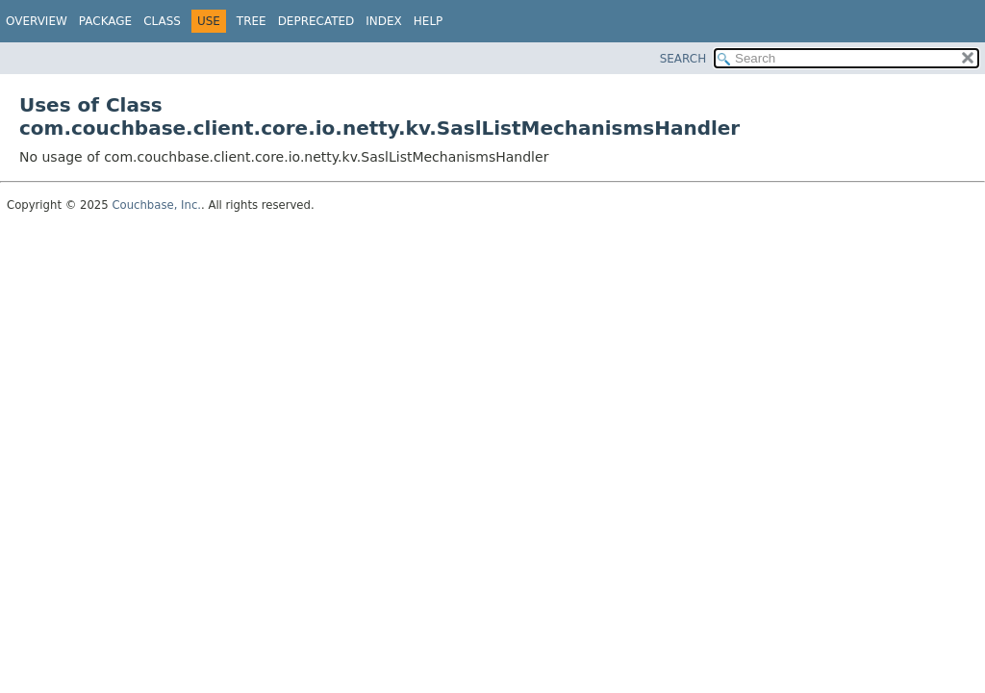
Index (384, 21)
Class (162, 21)
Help (428, 21)
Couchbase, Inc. (156, 205)
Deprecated (316, 21)
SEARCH (683, 58)
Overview (36, 21)
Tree (251, 21)
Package (105, 21)
